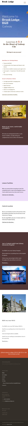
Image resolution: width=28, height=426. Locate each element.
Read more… (5, 262)
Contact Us (4, 385)
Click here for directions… (8, 222)
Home (3, 372)
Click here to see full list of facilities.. (10, 94)
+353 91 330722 (7, 399)
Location (3, 376)
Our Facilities (4, 374)
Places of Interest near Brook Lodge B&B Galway (12, 383)
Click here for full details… (8, 194)
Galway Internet (9, 424)
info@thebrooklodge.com (9, 401)
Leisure (3, 378)
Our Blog (3, 380)
